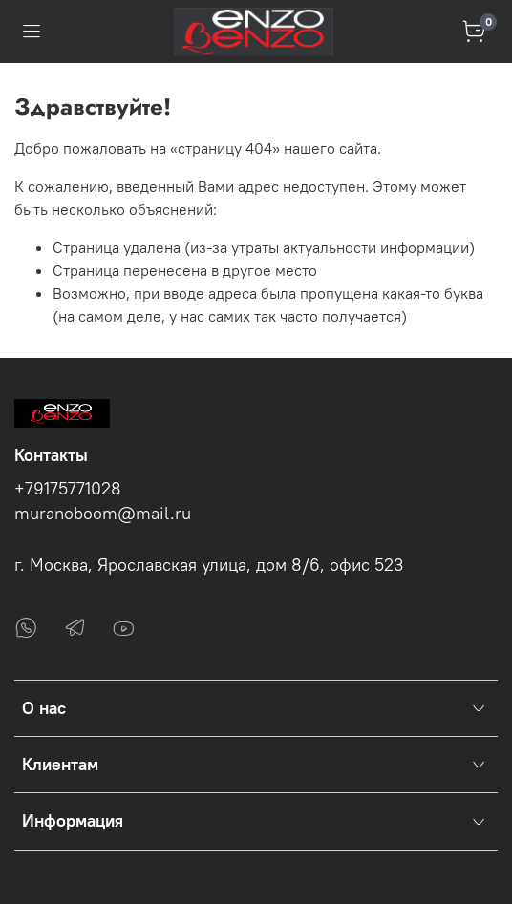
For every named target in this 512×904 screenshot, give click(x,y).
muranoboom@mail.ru (102, 513)
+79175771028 (67, 488)
